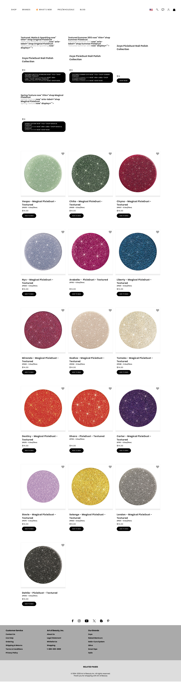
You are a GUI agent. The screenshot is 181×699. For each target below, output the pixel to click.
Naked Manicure (95, 655)
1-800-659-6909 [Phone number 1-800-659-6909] (54, 666)
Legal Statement (54, 655)
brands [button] (26, 10)
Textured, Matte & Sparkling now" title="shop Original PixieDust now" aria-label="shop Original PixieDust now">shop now (43, 95)
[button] (151, 9)
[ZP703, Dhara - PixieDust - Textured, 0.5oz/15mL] (90, 431)
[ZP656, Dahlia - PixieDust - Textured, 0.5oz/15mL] (43, 587)
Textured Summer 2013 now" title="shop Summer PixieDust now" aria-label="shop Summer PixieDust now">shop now (91, 95)
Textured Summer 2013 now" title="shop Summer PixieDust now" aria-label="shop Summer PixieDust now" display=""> (90, 69)
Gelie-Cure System (96, 659)
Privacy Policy (12, 670)
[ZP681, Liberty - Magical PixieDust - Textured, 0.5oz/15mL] (137, 276)
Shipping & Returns (14, 663)
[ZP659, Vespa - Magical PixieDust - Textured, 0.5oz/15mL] (43, 197)
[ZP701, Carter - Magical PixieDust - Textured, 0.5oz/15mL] (137, 432)
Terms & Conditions (14, 666)
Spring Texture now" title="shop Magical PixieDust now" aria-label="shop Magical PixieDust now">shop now (43, 144)
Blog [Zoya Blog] (83, 10)
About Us (51, 652)
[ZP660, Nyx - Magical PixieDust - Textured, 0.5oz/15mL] (43, 276)
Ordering (10, 659)
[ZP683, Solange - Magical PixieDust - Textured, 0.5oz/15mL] (90, 510)
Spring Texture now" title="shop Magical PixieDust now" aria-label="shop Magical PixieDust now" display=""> (43, 123)
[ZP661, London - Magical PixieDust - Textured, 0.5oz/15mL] (137, 510)
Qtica (90, 663)
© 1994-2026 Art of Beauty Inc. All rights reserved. (90, 692)
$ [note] (25, 228)
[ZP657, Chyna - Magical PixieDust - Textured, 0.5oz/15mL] (137, 197)
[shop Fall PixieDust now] (137, 68)
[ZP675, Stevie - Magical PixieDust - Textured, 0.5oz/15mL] (43, 510)
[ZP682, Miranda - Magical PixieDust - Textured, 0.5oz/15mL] (43, 354)
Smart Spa (92, 666)
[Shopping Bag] (174, 10)
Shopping (51, 663)
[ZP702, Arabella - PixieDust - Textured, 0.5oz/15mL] (90, 275)
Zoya (90, 652)
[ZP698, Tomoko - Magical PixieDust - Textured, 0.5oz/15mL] (137, 354)
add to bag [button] (29, 233)
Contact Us (10, 652)
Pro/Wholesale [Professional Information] (66, 10)
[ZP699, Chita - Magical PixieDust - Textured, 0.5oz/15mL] (90, 197)
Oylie (90, 670)
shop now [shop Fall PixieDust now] (123, 98)
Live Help (9, 655)
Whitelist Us (52, 659)
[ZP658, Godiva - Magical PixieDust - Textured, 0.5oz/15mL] (90, 354)
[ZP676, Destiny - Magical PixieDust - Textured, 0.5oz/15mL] (43, 432)
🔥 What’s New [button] (44, 10)
